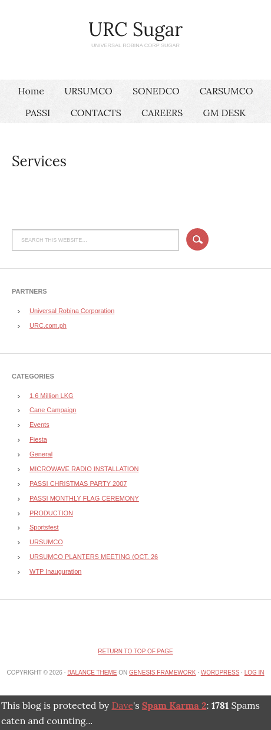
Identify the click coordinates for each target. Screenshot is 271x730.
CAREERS (162, 113)
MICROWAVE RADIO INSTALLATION (83, 468)
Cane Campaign (53, 409)
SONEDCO (156, 91)
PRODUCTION (51, 513)
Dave (122, 705)
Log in (254, 672)
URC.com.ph (48, 325)
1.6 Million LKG (51, 395)
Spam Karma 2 (174, 705)
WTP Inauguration (55, 571)
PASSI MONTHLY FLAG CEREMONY (84, 498)
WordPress (220, 672)
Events (39, 424)
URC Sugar (135, 29)
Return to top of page (135, 651)
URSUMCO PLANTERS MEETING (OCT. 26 (93, 556)
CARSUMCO (226, 91)
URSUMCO (88, 91)
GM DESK (224, 113)
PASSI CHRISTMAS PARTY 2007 (78, 483)
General (40, 454)
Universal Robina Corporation (71, 310)
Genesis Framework (162, 672)
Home (31, 91)
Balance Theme (92, 672)
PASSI (38, 113)
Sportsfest (44, 527)
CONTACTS (96, 113)
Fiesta (38, 439)
